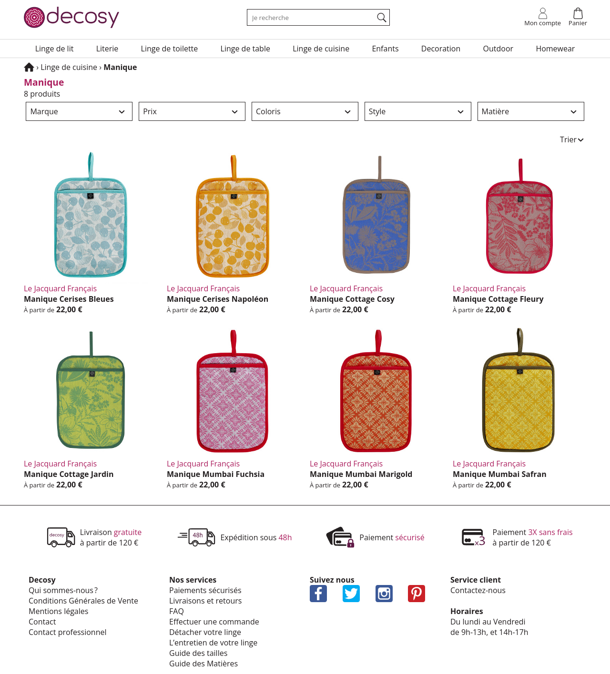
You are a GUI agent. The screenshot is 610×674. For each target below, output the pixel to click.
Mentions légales (58, 611)
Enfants (385, 48)
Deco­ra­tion (441, 48)
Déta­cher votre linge (205, 632)
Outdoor (498, 48)
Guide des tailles (198, 653)
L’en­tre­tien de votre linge (213, 642)
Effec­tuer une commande (214, 621)
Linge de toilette (169, 48)
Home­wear (555, 48)
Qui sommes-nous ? (63, 590)
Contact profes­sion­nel (68, 632)
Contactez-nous (478, 590)
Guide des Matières (203, 663)
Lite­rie (107, 48)
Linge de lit (54, 48)
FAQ (176, 611)
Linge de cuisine (321, 48)
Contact (42, 621)
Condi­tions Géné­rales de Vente (83, 600)
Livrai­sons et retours (205, 600)
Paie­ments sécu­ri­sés (205, 590)
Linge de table (245, 48)
